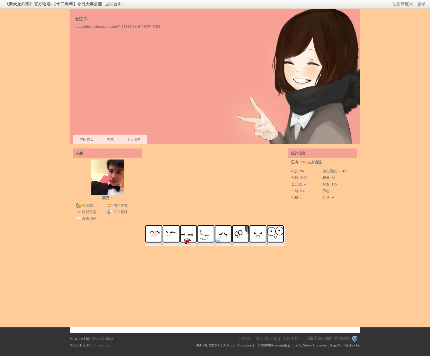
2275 (303, 178)
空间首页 (86, 139)
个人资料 (134, 139)
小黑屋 (244, 338)
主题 (110, 139)
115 (334, 184)
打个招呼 (120, 212)
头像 (79, 153)
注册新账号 (402, 4)
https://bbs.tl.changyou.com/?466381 (103, 26)
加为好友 (120, 205)
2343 (342, 171)
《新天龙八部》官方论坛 (328, 338)
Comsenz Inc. (102, 345)
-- (305, 184)
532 (302, 191)
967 (302, 171)
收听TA (88, 205)
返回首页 (113, 4)
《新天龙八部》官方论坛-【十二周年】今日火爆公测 (53, 4)
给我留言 (89, 212)
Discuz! (97, 338)
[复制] (146, 26)
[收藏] (136, 26)
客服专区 (290, 338)
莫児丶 (107, 198)
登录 (421, 4)
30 (333, 178)
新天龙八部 (266, 338)
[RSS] (156, 26)
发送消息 (89, 218)
